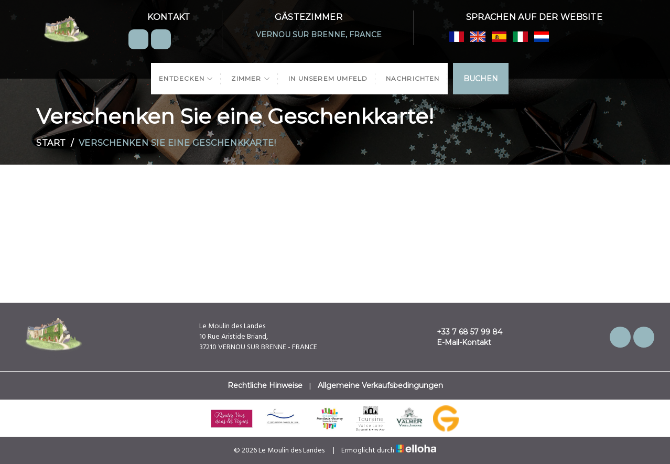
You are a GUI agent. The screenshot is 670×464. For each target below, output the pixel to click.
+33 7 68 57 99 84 (463, 332)
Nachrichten (413, 78)
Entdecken (186, 78)
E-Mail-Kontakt (458, 342)
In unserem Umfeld (328, 78)
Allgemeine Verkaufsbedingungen (380, 385)
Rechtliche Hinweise (265, 385)
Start (51, 143)
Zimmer (251, 78)
